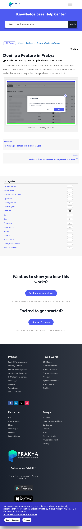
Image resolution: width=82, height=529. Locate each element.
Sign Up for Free (41, 322)
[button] (74, 49)
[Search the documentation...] (36, 24)
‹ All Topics (9, 43)
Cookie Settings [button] (12, 520)
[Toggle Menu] (70, 4)
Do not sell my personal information (20, 514)
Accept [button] (27, 520)
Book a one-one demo (41, 293)
